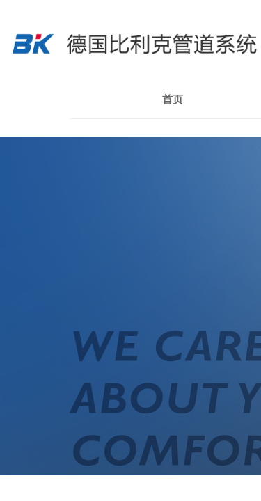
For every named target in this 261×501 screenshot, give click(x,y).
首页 (172, 99)
